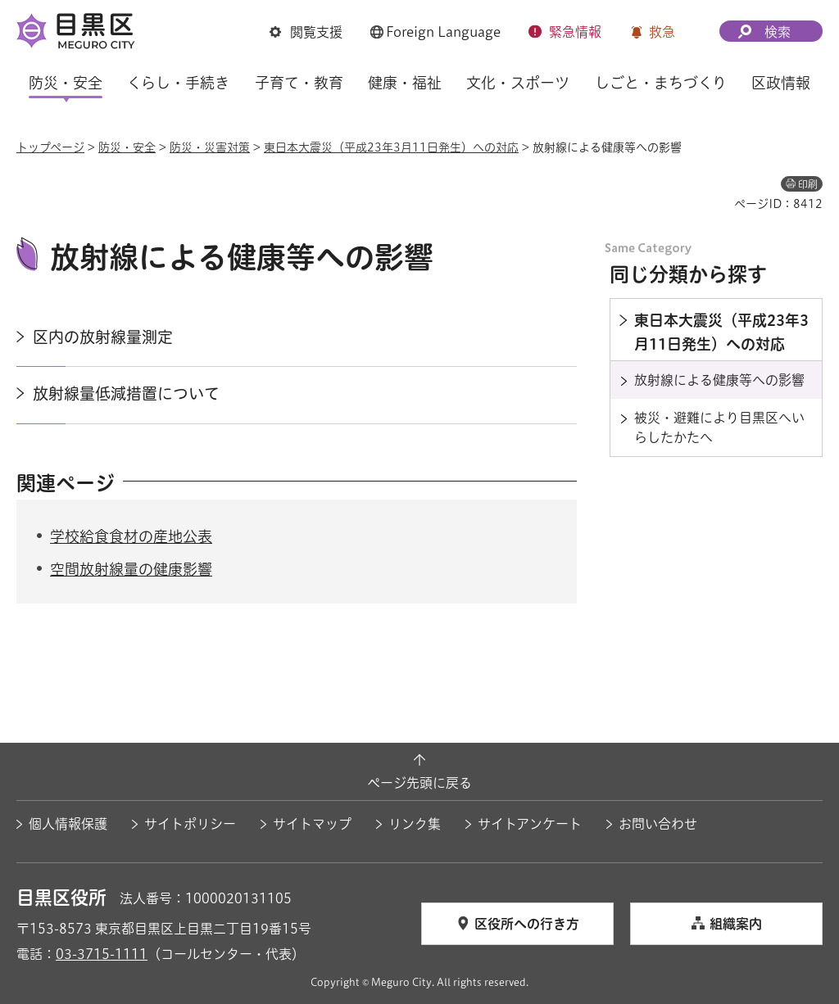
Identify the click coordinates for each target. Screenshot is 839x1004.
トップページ (50, 147)
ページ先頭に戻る (419, 782)
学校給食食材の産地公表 (131, 536)
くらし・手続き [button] (178, 82)
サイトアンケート (530, 823)
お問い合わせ (658, 823)
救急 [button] (662, 31)
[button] (306, 31)
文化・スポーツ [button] (517, 82)
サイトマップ (312, 823)
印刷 (808, 184)
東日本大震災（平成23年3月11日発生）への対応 (391, 147)
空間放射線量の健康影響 (131, 569)
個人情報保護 (68, 823)
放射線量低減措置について (126, 393)
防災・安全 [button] (65, 82)
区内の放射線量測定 (103, 337)
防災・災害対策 (210, 147)
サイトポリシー (190, 823)
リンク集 (414, 823)
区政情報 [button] (780, 82)
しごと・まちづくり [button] (661, 82)
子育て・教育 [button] (299, 82)
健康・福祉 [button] (405, 82)
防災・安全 (127, 147)
